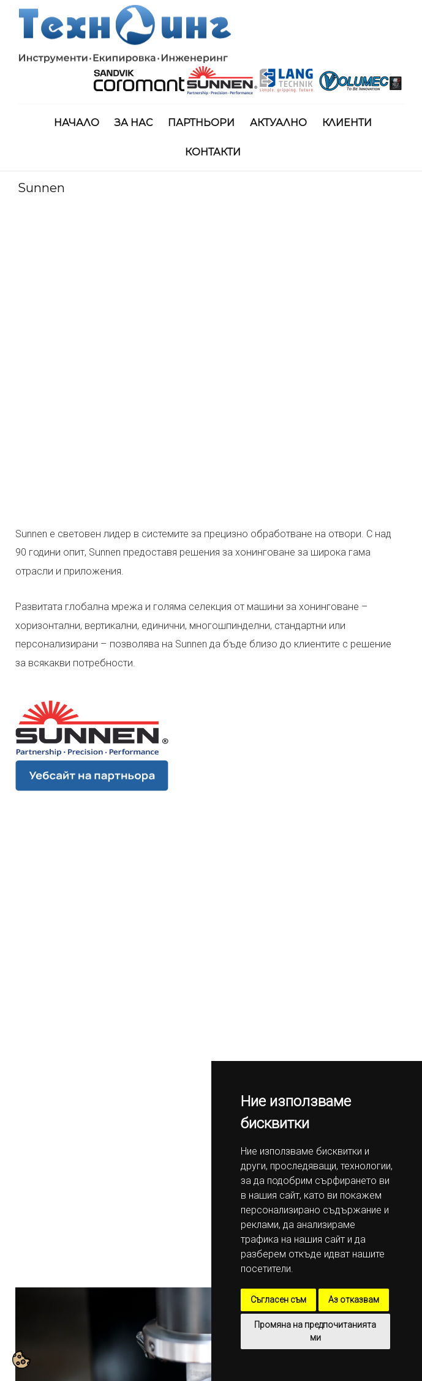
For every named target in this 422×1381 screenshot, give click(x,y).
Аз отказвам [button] (353, 1300)
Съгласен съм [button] (278, 1300)
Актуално (278, 122)
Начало (76, 122)
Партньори (201, 122)
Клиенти (347, 122)
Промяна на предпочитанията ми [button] (315, 1331)
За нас (134, 122)
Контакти (213, 152)
